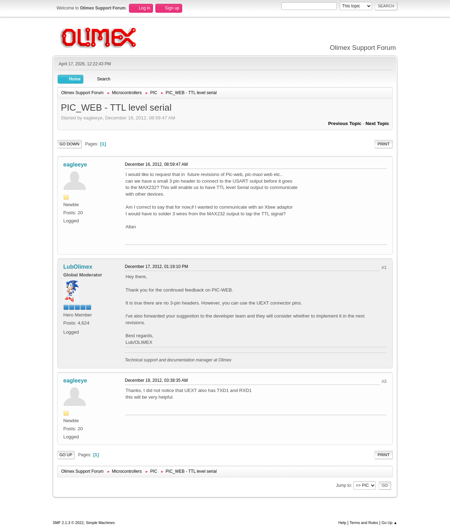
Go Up (65, 455)
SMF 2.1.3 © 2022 (68, 523)
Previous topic (344, 123)
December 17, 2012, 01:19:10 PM (156, 266)
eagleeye (75, 165)
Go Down (69, 144)
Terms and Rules (364, 523)
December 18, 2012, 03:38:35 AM (156, 380)
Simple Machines (100, 523)
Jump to (343, 485)
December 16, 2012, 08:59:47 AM (156, 164)
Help (342, 523)
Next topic (377, 123)
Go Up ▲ (389, 523)
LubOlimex (77, 267)
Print (384, 144)
